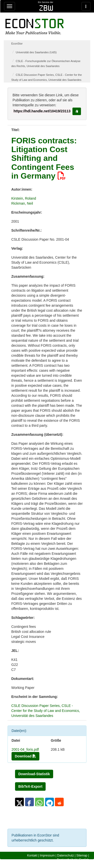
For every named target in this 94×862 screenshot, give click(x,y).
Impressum (47, 855)
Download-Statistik (34, 774)
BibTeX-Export (30, 786)
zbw (46, 8)
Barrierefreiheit (67, 859)
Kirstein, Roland (23, 198)
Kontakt (32, 855)
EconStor (17, 43)
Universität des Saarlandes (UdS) (36, 52)
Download (25, 756)
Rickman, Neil (22, 203)
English (84, 859)
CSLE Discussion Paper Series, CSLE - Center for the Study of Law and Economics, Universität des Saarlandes (45, 711)
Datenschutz (65, 855)
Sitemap (81, 855)
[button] (19, 802)
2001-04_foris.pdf (25, 749)
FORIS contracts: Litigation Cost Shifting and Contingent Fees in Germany (44, 158)
